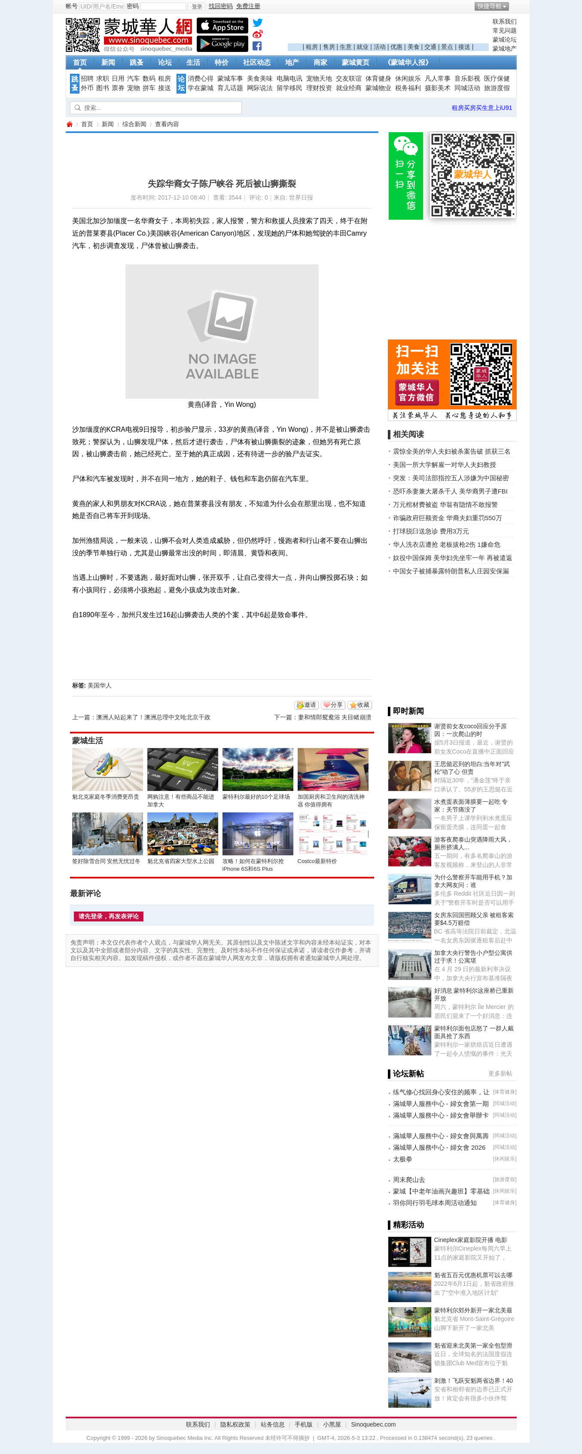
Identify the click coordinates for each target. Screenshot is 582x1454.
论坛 (165, 62)
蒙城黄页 (355, 62)
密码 (133, 6)
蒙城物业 (378, 88)
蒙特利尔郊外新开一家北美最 (473, 1310)
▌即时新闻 (406, 711)
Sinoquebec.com (373, 1424)
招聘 (87, 78)
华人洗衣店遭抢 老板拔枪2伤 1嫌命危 (446, 544)
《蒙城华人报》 (408, 62)
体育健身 (378, 78)
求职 (102, 78)
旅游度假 (497, 88)
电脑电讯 (289, 78)
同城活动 (467, 88)
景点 (447, 46)
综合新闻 (134, 124)
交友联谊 (349, 78)
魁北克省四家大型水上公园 (180, 861)
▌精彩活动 (406, 1225)
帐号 (72, 6)
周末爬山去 (409, 1179)
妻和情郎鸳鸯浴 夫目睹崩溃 (335, 717)
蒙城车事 (230, 78)
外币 (87, 88)
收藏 (363, 704)
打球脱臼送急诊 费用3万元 (431, 531)
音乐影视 (467, 78)
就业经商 (349, 88)
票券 (118, 88)
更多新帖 (500, 1073)
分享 (337, 704)
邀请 (310, 704)
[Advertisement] (388, 30)
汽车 (133, 78)
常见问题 (505, 30)
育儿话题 (230, 88)
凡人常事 (438, 78)
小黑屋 (332, 1424)
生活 (193, 62)
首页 (80, 62)
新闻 (108, 62)
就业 (363, 46)
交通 (430, 46)
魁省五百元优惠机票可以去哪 (473, 1275)
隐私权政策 (235, 1424)
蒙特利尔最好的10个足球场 (256, 797)
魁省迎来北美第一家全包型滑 (473, 1345)
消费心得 (200, 78)
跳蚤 (136, 62)
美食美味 (260, 78)
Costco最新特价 (317, 861)
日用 (118, 78)
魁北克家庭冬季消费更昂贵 (105, 797)
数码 (149, 78)
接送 (464, 46)
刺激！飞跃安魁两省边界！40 (473, 1380)
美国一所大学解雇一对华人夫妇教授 (444, 464)
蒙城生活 (87, 740)
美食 (414, 46)
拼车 (149, 88)
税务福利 (408, 88)
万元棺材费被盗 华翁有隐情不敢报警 (445, 504)
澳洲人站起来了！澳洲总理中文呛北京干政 (153, 717)
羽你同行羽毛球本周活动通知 (435, 1202)
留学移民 (289, 88)
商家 (320, 62)
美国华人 (100, 685)
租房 (312, 46)
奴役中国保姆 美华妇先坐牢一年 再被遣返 (452, 557)
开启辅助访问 (514, 6)
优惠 (396, 46)
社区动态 (257, 62)
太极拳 (402, 1159)
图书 (102, 88)
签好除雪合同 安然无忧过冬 (106, 861)
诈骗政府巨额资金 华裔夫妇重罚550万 (447, 517)
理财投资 (319, 88)
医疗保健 (497, 78)
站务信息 (273, 1424)
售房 (329, 46)
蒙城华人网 (69, 124)
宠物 (133, 88)
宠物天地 (319, 78)
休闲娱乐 (408, 78)
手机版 (304, 1424)
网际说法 (260, 88)
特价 (222, 62)
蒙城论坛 (505, 39)
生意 (346, 46)
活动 (380, 46)
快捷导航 (490, 6)
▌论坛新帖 (406, 1073)
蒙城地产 (505, 48)
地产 (292, 62)
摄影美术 (438, 88)
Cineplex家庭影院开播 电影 (470, 1239)
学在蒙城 (200, 88)
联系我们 (505, 21)
